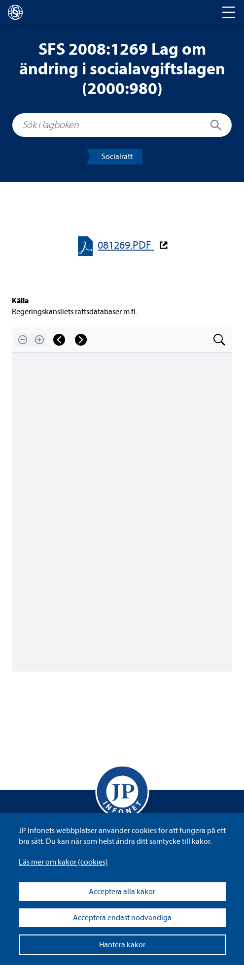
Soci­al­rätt (117, 156)
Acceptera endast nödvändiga (122, 917)
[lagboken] (15, 12)
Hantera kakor (122, 944)
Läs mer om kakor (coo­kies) (63, 862)
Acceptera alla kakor (122, 891)
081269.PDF (126, 245)
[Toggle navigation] (228, 12)
